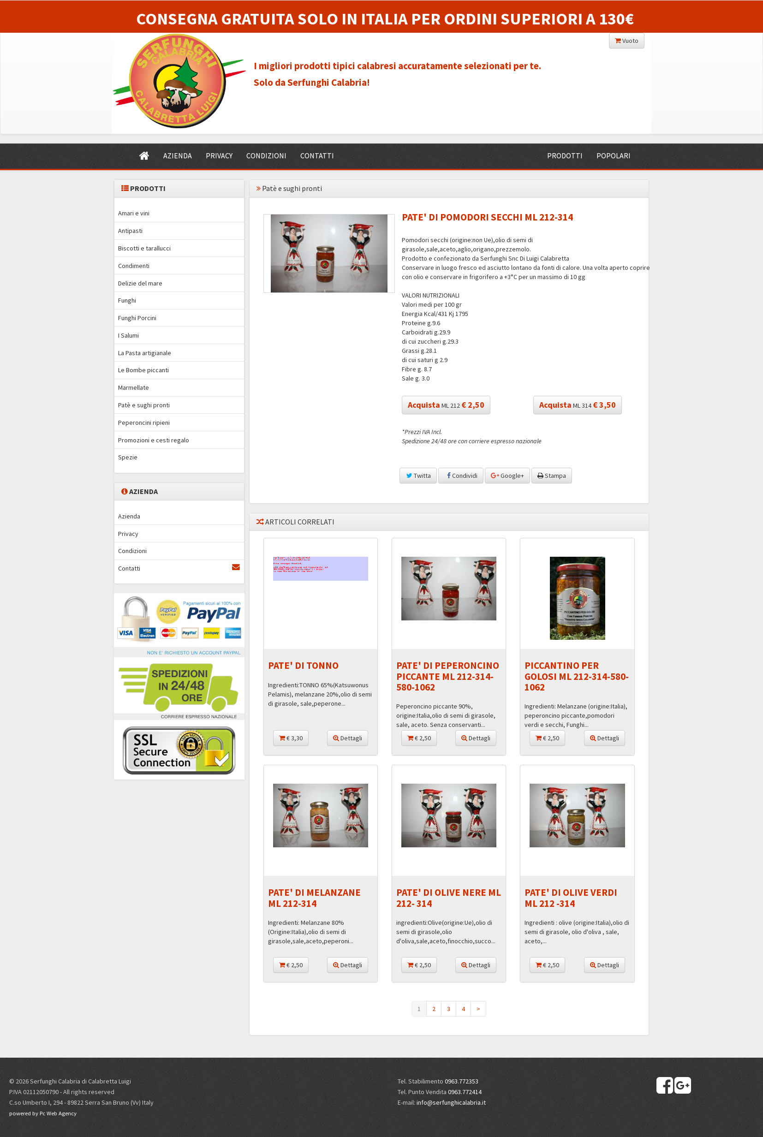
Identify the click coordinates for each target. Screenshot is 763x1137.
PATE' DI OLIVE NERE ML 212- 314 (448, 897)
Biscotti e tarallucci (144, 248)
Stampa (551, 475)
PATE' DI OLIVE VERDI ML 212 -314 (571, 897)
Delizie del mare (140, 283)
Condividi (460, 475)
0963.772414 (465, 1092)
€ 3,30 (291, 738)
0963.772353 (461, 1081)
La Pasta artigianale (144, 353)
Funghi (127, 300)
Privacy (128, 534)
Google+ (507, 475)
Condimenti (133, 266)
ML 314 (577, 404)
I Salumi (128, 335)
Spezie (127, 457)
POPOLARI (613, 155)
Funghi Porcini (137, 318)
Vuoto (626, 40)
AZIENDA (177, 155)
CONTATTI (317, 155)
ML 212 (446, 404)
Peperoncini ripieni (144, 422)
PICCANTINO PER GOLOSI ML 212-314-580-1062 (577, 676)
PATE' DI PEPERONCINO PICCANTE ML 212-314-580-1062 (447, 676)
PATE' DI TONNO (303, 665)
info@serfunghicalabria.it (451, 1102)
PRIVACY (219, 155)
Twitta (418, 475)
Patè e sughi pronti (144, 405)
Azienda (129, 516)
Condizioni (132, 551)
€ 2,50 (419, 738)
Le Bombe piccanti (143, 370)
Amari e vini (133, 213)
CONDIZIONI (266, 155)
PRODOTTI (565, 155)
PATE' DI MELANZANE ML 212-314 (314, 897)
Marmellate (133, 387)
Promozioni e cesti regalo (153, 440)
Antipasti (130, 230)
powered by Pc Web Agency (43, 1113)
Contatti (179, 568)
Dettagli (347, 738)
